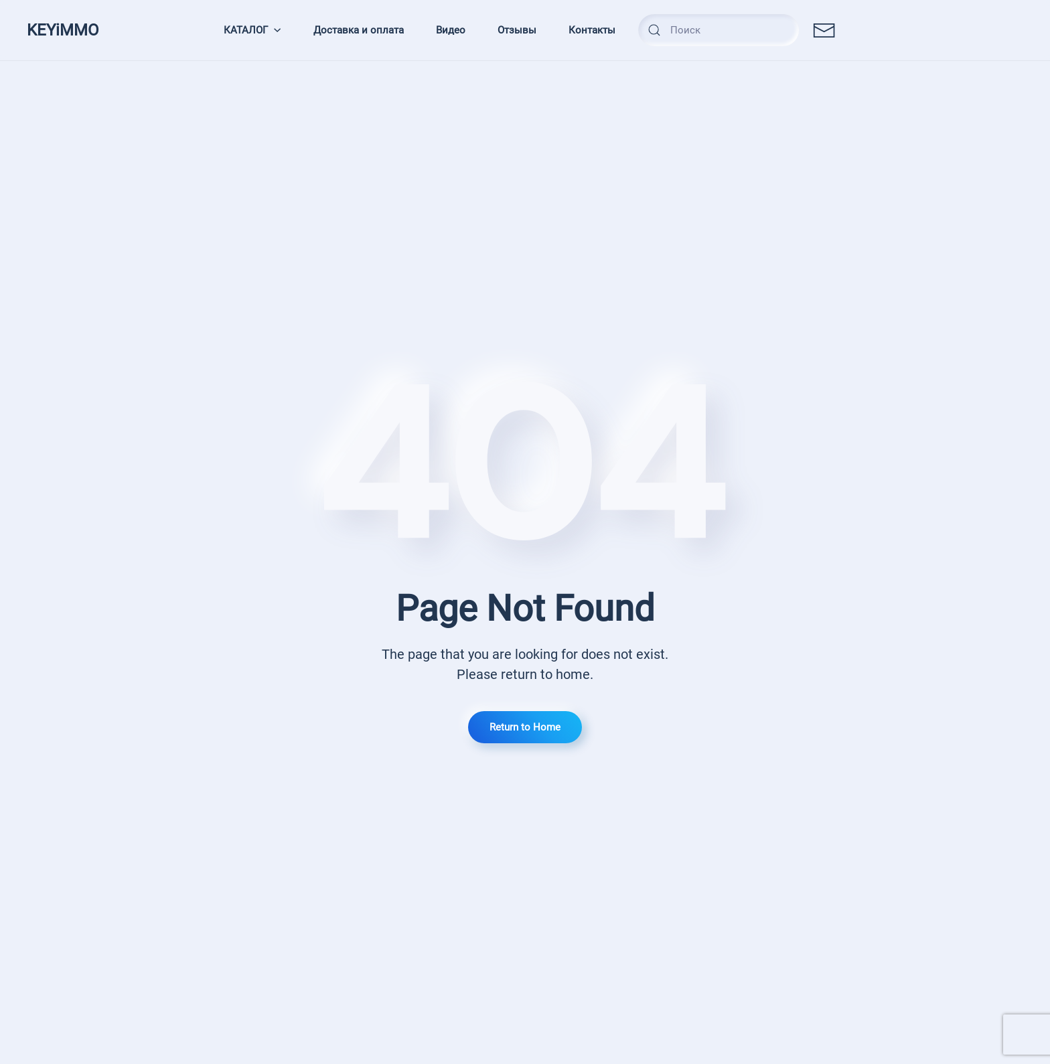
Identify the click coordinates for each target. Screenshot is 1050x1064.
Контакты (592, 30)
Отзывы (517, 30)
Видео (450, 30)
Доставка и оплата (358, 30)
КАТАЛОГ (252, 30)
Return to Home (525, 727)
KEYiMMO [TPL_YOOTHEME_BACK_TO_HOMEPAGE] (63, 30)
